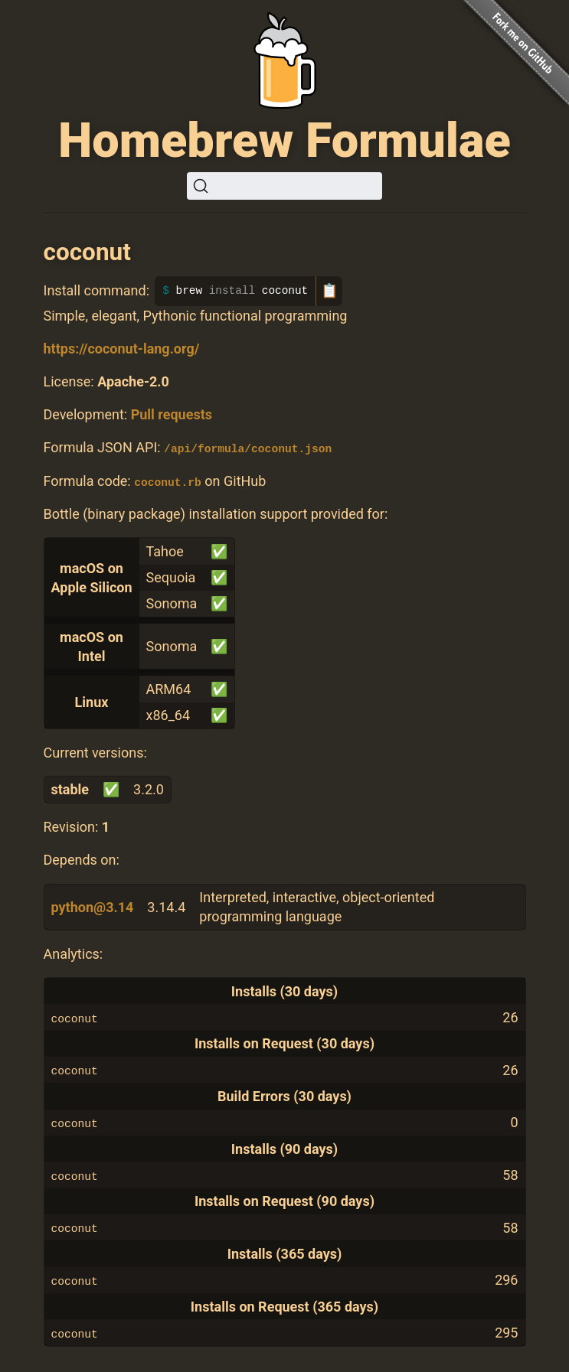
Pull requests (171, 414)
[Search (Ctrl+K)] (284, 186)
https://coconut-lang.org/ (122, 349)
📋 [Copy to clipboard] (329, 290)
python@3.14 (92, 906)
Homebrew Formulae (284, 140)
